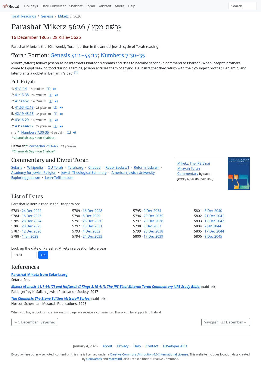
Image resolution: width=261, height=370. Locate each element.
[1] (76, 72)
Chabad (94, 167)
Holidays (31, 6)
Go (43, 255)
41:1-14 (21, 88)
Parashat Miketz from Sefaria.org (39, 274)
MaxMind (115, 359)
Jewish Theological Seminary (84, 172)
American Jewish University (133, 172)
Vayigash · (225, 322)
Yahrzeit (105, 6)
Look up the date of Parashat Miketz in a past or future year (59, 248)
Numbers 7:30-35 (123, 55)
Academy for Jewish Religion (33, 172)
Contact (152, 346)
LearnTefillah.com (59, 177)
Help (131, 6)
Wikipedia (35, 167)
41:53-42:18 (24, 107)
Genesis (47, 16)
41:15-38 (22, 94)
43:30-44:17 (24, 126)
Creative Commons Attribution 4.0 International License (149, 354)
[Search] (243, 6)
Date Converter (53, 6)
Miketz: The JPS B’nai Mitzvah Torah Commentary (193, 168)
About (119, 6)
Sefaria (16, 167)
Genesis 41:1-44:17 (74, 55)
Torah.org (75, 167)
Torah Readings (23, 16)
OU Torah (55, 167)
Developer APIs (175, 346)
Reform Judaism (146, 167)
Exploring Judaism (25, 177)
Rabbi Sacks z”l (117, 167)
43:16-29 (22, 119)
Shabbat (76, 6)
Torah (90, 6)
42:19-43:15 (24, 113)
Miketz (63, 16)
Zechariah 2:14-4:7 (44, 146)
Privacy (122, 346)
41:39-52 (22, 101)
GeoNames (94, 359)
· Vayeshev (35, 322)
